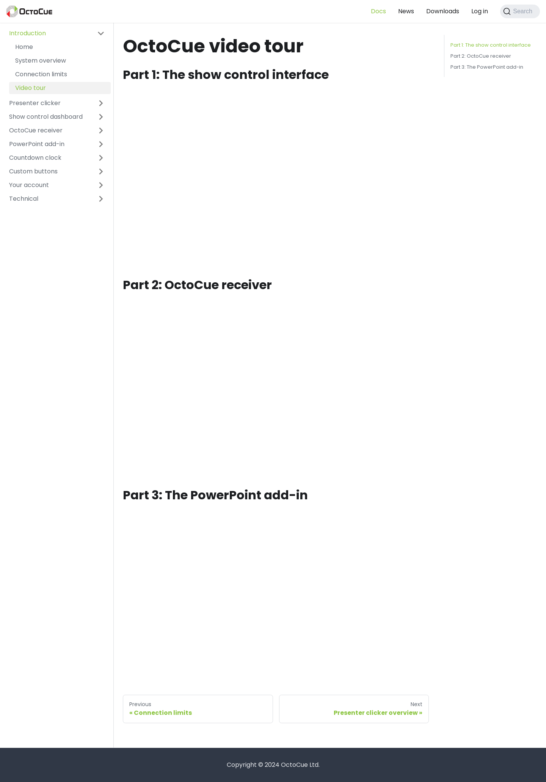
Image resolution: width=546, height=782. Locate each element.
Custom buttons (33, 171)
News (406, 11)
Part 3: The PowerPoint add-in (486, 67)
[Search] (520, 11)
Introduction (27, 33)
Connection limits (41, 74)
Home (24, 46)
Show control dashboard (46, 116)
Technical (23, 198)
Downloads (442, 11)
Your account (29, 185)
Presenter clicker (35, 103)
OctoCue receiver (36, 130)
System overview (40, 60)
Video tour (30, 87)
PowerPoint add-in (36, 144)
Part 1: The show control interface (490, 45)
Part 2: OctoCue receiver (480, 56)
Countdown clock (35, 157)
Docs (378, 11)
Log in (479, 11)
